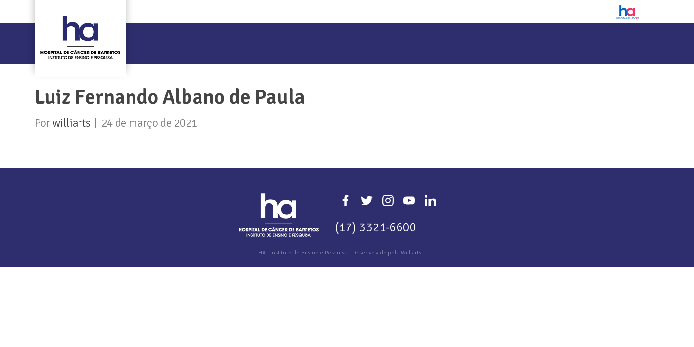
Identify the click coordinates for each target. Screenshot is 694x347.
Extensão (358, 37)
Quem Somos (191, 37)
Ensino (305, 37)
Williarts (411, 252)
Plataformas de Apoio (545, 37)
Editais (465, 37)
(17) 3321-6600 (375, 227)
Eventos (415, 37)
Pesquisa (254, 37)
